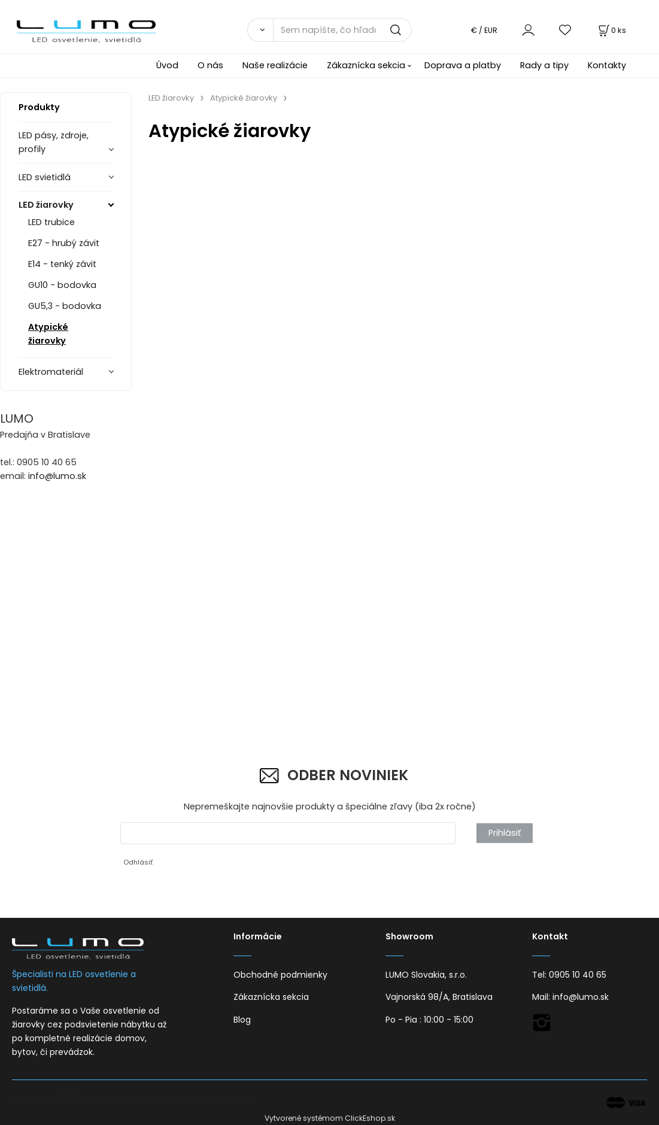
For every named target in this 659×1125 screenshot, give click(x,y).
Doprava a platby (462, 65)
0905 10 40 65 (577, 975)
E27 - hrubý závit (63, 243)
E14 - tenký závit (62, 264)
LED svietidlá (45, 177)
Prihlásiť (504, 833)
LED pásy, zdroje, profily (54, 142)
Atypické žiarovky (48, 334)
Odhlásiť (138, 862)
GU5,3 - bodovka (64, 306)
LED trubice (51, 222)
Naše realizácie (275, 65)
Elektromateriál (51, 372)
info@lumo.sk (57, 476)
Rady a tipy (544, 65)
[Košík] (611, 30)
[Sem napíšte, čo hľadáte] (342, 30)
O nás (210, 65)
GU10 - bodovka (62, 285)
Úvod (167, 65)
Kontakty (607, 65)
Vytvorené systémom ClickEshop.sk (330, 1118)
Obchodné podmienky (280, 975)
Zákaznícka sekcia (366, 65)
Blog (242, 1020)
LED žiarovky (46, 205)
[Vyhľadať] (260, 30)
